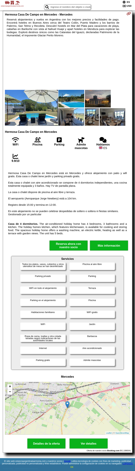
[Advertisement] (67, 63)
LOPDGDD (128, 463)
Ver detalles (89, 443)
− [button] (10, 392)
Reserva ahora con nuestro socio (68, 245)
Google (67, 461)
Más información (109, 245)
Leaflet (109, 433)
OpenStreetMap (122, 433)
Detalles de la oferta (46, 443)
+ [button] (10, 386)
